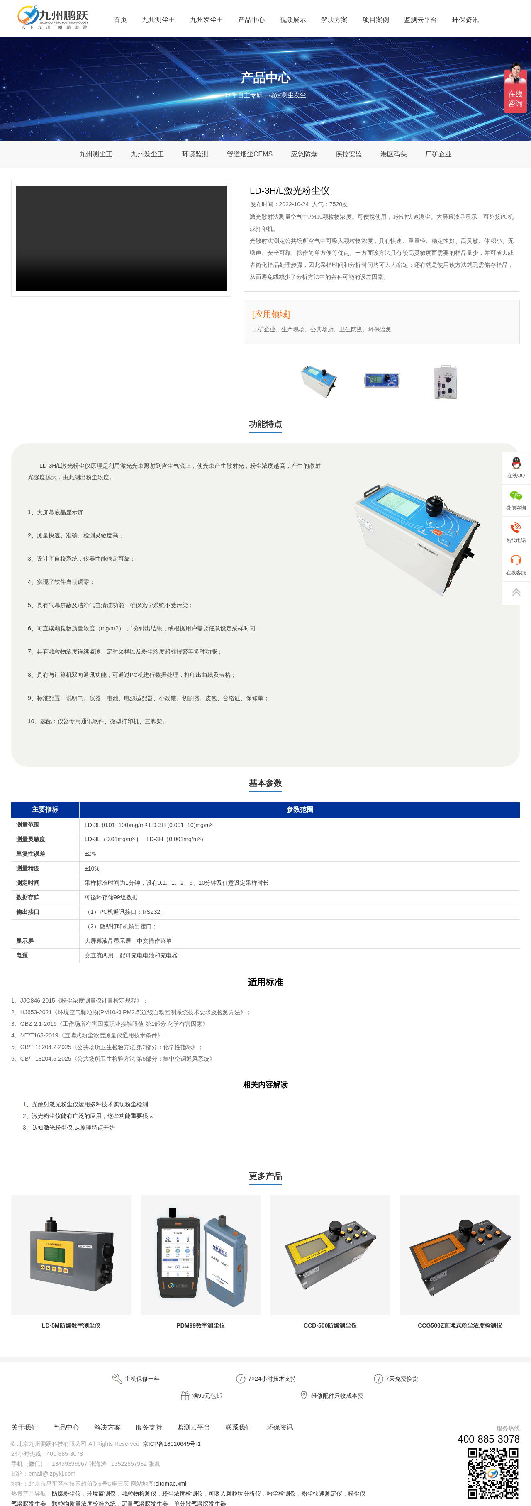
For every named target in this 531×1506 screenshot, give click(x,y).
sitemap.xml (171, 1472)
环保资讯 (465, 19)
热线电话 (516, 532)
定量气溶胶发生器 (145, 1492)
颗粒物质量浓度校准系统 (84, 1492)
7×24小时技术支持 (163, 1385)
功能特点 (265, 425)
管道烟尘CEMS (250, 154)
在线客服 (516, 565)
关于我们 (24, 1416)
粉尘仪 (356, 1482)
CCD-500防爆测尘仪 (330, 1331)
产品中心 (251, 19)
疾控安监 (349, 154)
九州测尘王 (158, 19)
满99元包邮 (367, 1385)
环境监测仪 (101, 1482)
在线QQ (516, 467)
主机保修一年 (62, 1385)
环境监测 (195, 154)
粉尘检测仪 (281, 1482)
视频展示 (293, 19)
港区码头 (393, 154)
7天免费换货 (265, 1385)
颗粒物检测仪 (139, 1482)
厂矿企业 (438, 154)
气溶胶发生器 (28, 1492)
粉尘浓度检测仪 (182, 1482)
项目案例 (376, 19)
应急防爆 (304, 154)
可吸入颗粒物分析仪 (235, 1482)
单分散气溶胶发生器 (200, 1492)
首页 (120, 19)
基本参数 (265, 786)
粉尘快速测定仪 (322, 1482)
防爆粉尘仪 (66, 1482)
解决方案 (334, 19)
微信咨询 (516, 500)
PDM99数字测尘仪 (200, 1331)
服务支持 (149, 1416)
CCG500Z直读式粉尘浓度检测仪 (460, 1331)
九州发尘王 (206, 19)
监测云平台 (420, 19)
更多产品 (265, 1181)
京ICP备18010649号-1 (172, 1433)
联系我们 (238, 1416)
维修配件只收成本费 (469, 1385)
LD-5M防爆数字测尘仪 (71, 1331)
